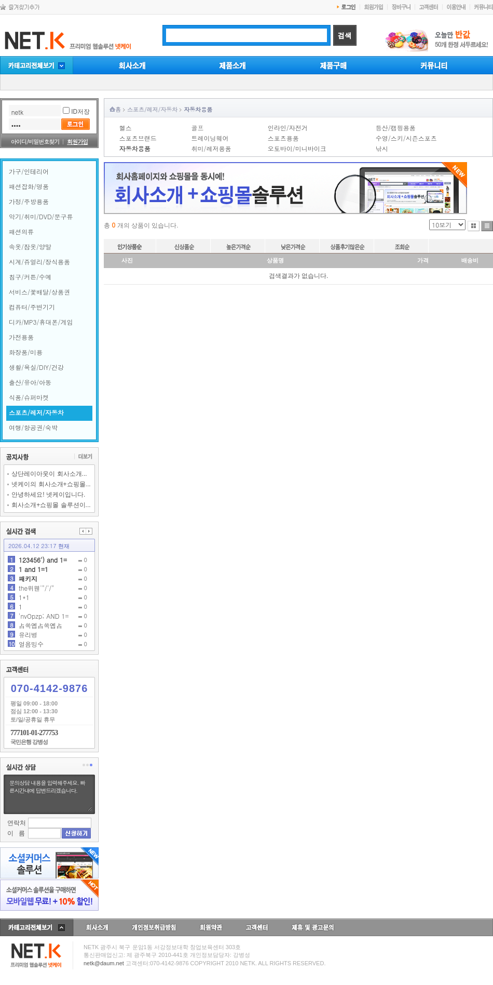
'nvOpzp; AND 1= (44, 615)
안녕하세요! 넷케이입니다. (46, 494)
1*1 (24, 597)
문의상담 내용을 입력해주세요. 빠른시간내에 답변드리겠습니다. (49, 794)
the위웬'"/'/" (36, 587)
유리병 (28, 634)
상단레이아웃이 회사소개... (47, 473)
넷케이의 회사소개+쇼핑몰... (48, 484)
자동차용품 (198, 109)
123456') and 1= (43, 559)
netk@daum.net (104, 963)
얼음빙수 (31, 644)
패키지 (28, 578)
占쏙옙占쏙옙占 (40, 625)
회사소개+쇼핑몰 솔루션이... (48, 505)
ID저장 (80, 111)
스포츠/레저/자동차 (152, 109)
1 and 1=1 (33, 569)
